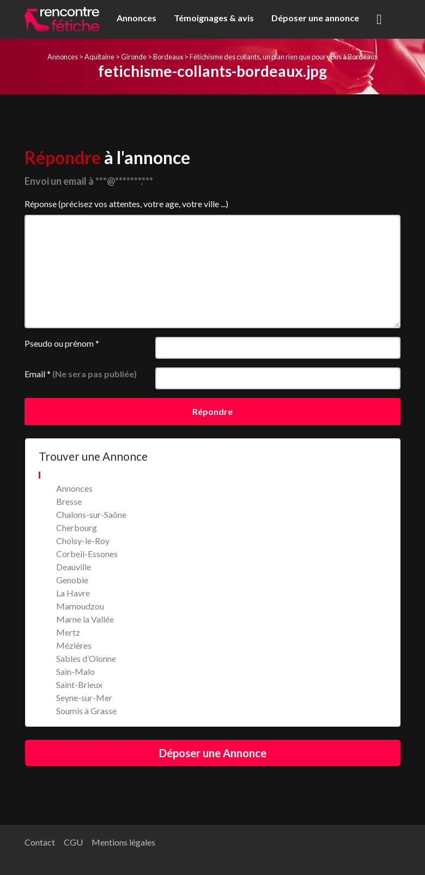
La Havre (73, 593)
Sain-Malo (75, 671)
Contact (40, 842)
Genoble (72, 580)
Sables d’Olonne (86, 658)
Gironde (134, 56)
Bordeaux (168, 56)
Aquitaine (99, 56)
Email (81, 374)
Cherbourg (76, 527)
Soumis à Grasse (86, 710)
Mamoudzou (80, 606)
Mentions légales (123, 842)
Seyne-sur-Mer (84, 697)
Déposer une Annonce (212, 752)
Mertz (68, 632)
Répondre (212, 411)
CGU (73, 842)
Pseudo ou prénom (62, 343)
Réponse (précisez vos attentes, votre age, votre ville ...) (126, 203)
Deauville (73, 567)
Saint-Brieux (79, 684)
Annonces (136, 18)
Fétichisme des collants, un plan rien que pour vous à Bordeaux (284, 56)
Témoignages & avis (214, 18)
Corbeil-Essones (87, 553)
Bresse (69, 501)
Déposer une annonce (315, 18)
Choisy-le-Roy (83, 540)
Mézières (74, 645)
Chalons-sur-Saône (91, 514)
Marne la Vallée (85, 619)
